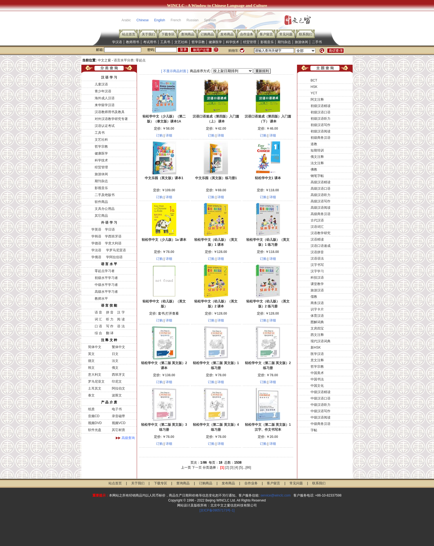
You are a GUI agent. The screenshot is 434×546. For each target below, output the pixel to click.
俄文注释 (317, 157)
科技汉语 (317, 277)
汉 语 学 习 (109, 77)
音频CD (93, 416)
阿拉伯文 (118, 388)
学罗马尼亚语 (115, 250)
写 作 (109, 326)
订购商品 (207, 34)
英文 (91, 354)
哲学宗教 (198, 42)
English (159, 20)
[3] (231, 467)
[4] (236, 467)
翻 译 (109, 333)
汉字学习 (317, 271)
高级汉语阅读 (320, 208)
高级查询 (128, 438)
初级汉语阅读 (320, 131)
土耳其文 (94, 388)
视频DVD (95, 423)
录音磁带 (118, 416)
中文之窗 (104, 60)
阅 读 (121, 319)
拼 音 (109, 312)
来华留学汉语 (105, 105)
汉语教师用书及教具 (110, 112)
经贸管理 (249, 42)
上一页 (186, 467)
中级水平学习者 (106, 285)
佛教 (314, 169)
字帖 (314, 430)
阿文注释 (317, 99)
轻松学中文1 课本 (268, 178)
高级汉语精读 (320, 182)
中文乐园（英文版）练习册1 (216, 178)
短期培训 (317, 150)
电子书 (117, 409)
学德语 (96, 243)
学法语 (96, 250)
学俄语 (96, 257)
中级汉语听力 (320, 405)
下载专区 (168, 34)
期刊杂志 (284, 42)
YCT (314, 93)
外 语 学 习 (109, 222)
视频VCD (118, 423)
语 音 (98, 312)
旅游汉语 (317, 290)
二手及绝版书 (105, 195)
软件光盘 (94, 430)
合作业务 (246, 34)
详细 (169, 135)
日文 (115, 354)
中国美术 (317, 373)
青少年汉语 (103, 91)
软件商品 (101, 202)
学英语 (96, 229)
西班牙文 (118, 375)
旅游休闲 (301, 42)
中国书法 (317, 379)
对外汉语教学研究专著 (111, 119)
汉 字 (121, 312)
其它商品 (101, 216)
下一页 (197, 467)
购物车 (233, 51)
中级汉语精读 (320, 392)
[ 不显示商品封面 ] (174, 71)
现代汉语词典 (320, 341)
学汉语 (117, 42)
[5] (241, 467)
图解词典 (317, 322)
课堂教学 (317, 284)
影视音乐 (267, 42)
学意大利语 (113, 243)
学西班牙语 (113, 236)
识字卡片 (317, 309)
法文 (115, 361)
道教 (314, 144)
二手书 (317, 42)
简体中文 (94, 347)
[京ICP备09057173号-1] (217, 510)
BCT (314, 80)
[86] (248, 467)
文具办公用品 (105, 209)
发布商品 (227, 34)
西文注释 (317, 335)
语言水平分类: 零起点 (130, 60)
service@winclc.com (275, 495)
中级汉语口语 (320, 398)
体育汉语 (317, 316)
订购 (159, 135)
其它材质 (118, 430)
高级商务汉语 (320, 214)
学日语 (110, 229)
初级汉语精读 (320, 106)
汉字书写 (317, 265)
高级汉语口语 (320, 188)
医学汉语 (317, 354)
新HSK (316, 347)
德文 (91, 361)
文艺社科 (181, 42)
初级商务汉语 (320, 138)
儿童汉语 (101, 84)
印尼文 (117, 381)
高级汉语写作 (320, 201)
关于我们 (148, 34)
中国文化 (317, 386)
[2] (227, 467)
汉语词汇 (317, 227)
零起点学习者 (105, 271)
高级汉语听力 (320, 195)
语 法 (121, 326)
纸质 (91, 409)
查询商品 (187, 34)
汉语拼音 (317, 252)
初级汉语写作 (320, 125)
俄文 (115, 368)
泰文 (91, 395)
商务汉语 (317, 303)
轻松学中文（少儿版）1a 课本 (164, 240)
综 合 (98, 333)
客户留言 (266, 34)
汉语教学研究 (320, 233)
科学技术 (232, 42)
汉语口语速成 (320, 246)
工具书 (165, 42)
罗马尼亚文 (96, 381)
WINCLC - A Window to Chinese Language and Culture (217, 5)
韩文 (91, 368)
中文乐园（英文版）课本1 (164, 178)
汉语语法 (317, 258)
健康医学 (215, 42)
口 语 (98, 326)
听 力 (109, 319)
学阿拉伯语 (113, 257)
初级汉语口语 (320, 112)
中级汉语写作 (320, 411)
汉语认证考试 (105, 126)
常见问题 (286, 34)
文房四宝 (317, 328)
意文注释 (317, 360)
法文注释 (317, 163)
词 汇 (98, 319)
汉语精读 (317, 239)
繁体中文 (118, 347)
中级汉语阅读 (320, 417)
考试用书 (149, 42)
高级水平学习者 (106, 292)
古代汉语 (317, 220)
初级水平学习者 (106, 278)
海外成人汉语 (105, 98)
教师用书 (132, 42)
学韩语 (96, 236)
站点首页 (128, 34)
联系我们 (305, 34)
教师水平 (101, 299)
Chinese (142, 20)
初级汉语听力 (320, 119)
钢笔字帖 (317, 176)
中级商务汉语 (320, 424)
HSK (314, 87)
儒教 (314, 297)
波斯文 (117, 395)
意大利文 (94, 375)
